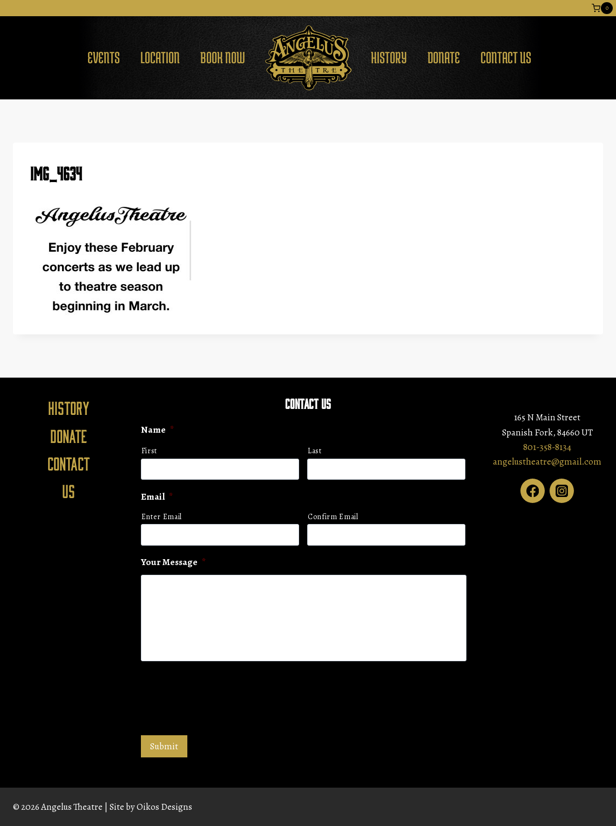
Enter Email (161, 517)
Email (157, 497)
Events (103, 57)
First (149, 451)
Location (160, 57)
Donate (444, 57)
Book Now (222, 57)
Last (315, 451)
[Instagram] (561, 490)
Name (157, 430)
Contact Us (505, 57)
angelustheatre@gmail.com (547, 461)
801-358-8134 (547, 447)
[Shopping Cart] (602, 8)
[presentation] (223, 697)
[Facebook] (532, 490)
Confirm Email (333, 517)
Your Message (173, 562)
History (389, 57)
